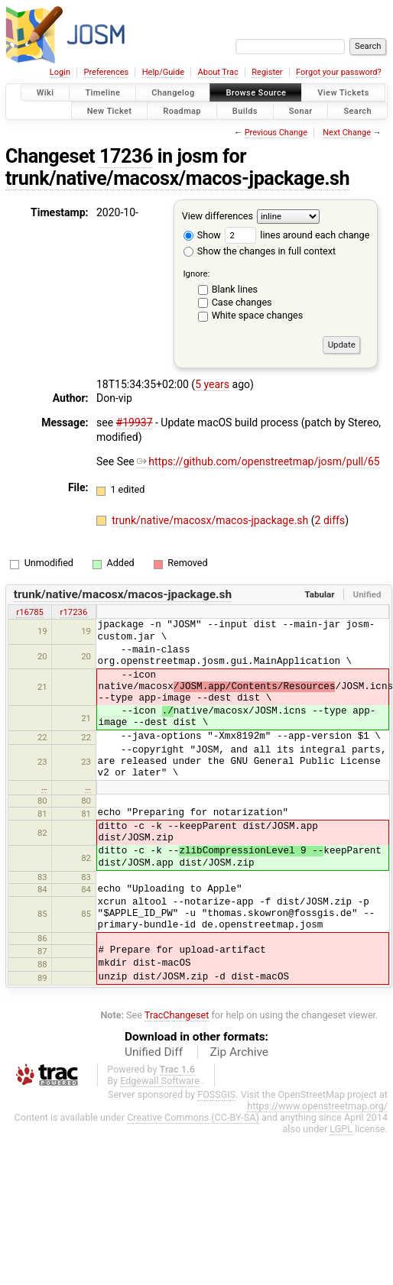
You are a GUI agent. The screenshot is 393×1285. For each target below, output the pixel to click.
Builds (245, 110)
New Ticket (109, 110)
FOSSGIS (216, 1094)
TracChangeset (177, 1015)
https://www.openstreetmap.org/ (317, 1106)
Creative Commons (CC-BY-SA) (193, 1117)
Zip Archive (239, 1052)
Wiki (45, 93)
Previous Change (276, 133)
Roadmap (182, 110)
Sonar (301, 110)
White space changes (258, 315)
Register (267, 72)
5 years (212, 384)
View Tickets (343, 93)
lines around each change (297, 235)
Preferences (105, 72)
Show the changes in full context (260, 251)
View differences (217, 216)
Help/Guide (163, 72)
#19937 (134, 422)
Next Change (347, 133)
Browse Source (256, 93)
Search (357, 110)
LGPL (341, 1128)
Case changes (242, 302)
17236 (126, 156)
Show (202, 235)
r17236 (74, 612)
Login (60, 72)
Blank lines (235, 289)
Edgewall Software (160, 1080)
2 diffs (330, 520)
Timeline (102, 93)
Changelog (172, 93)
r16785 (30, 612)
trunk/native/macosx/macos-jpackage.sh (177, 178)
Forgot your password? (339, 72)
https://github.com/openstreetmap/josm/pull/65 (258, 461)
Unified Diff (154, 1052)
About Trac (218, 72)
